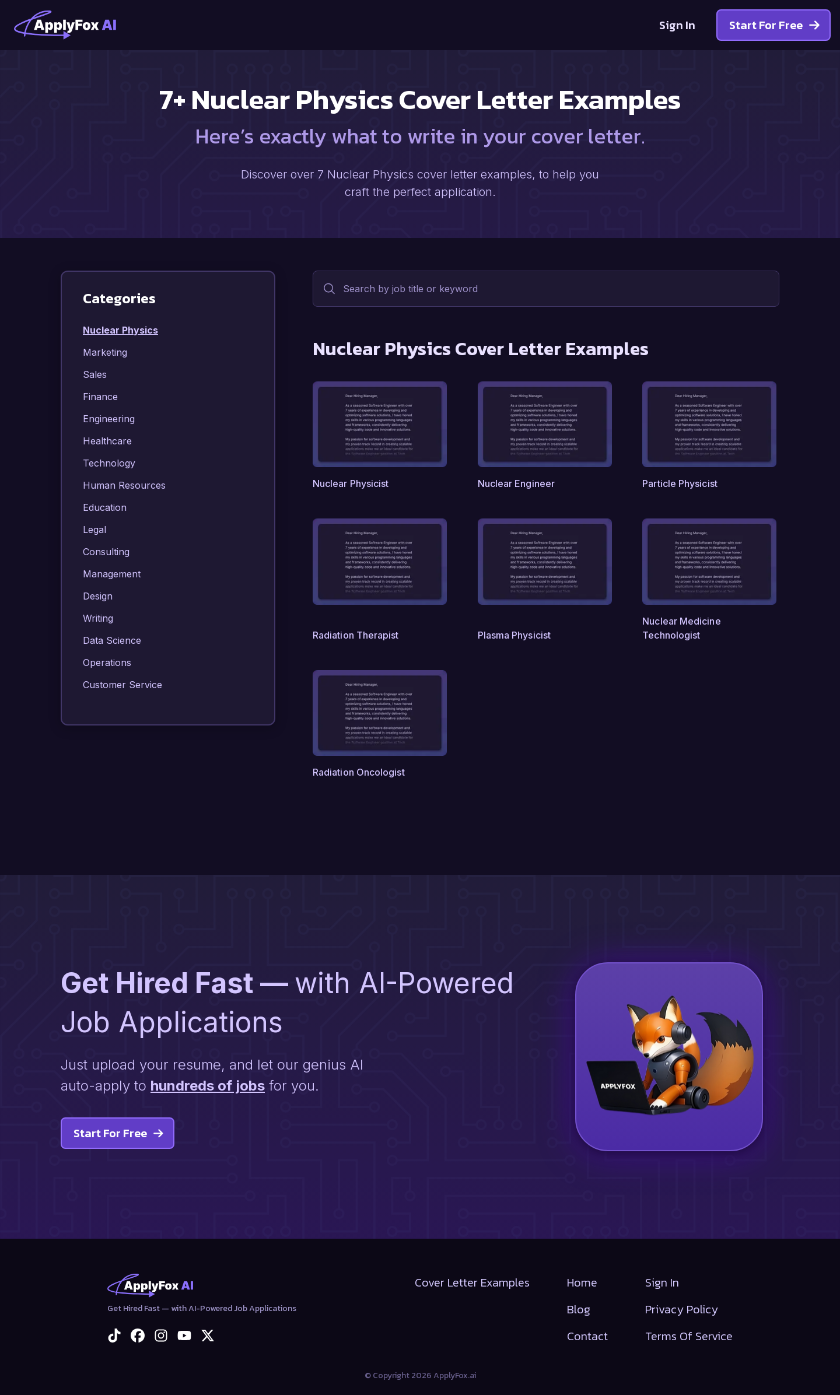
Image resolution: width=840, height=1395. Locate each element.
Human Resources (124, 485)
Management (112, 574)
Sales (95, 374)
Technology (109, 463)
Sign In (677, 25)
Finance (100, 396)
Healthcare (107, 441)
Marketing (105, 352)
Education (105, 507)
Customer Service (122, 685)
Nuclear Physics (120, 330)
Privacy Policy (681, 1309)
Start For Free (774, 25)
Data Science (112, 640)
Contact (587, 1336)
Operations (107, 662)
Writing (98, 618)
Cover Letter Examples (472, 1282)
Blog (578, 1309)
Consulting (106, 552)
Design (98, 596)
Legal (94, 529)
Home (582, 1282)
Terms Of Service (689, 1336)
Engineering (109, 419)
